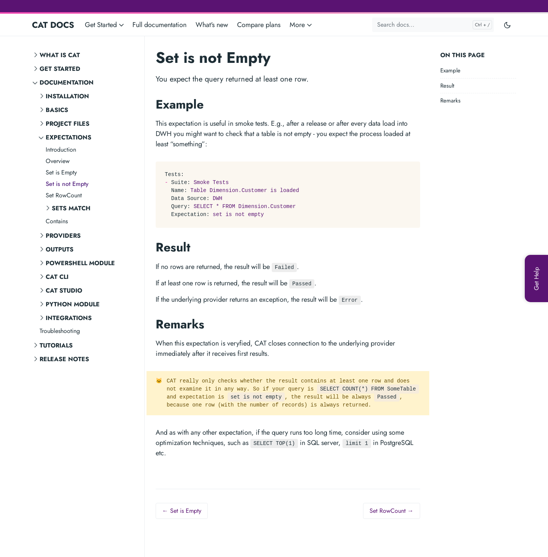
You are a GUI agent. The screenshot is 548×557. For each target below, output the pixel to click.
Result (447, 86)
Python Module (73, 304)
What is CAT (60, 55)
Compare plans (258, 25)
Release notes (64, 359)
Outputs (59, 249)
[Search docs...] (433, 25)
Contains (57, 221)
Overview (58, 161)
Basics (57, 110)
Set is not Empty (67, 183)
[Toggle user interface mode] (507, 25)
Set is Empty (61, 172)
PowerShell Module (80, 263)
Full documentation (159, 25)
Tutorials (56, 345)
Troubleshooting (60, 331)
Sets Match (71, 208)
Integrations (69, 318)
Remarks (450, 100)
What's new (212, 25)
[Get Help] (536, 278)
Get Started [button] (105, 25)
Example (450, 70)
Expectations (68, 137)
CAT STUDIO (64, 290)
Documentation (67, 82)
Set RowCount (64, 195)
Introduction (61, 149)
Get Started (60, 68)
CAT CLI (57, 276)
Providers (63, 235)
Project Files (67, 123)
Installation (67, 96)
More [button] (301, 25)
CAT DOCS (53, 25)
